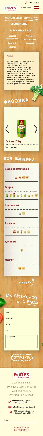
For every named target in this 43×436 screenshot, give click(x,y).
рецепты (27, 391)
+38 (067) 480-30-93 (27, 401)
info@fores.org (18, 407)
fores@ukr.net (30, 407)
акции (28, 383)
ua (26, 7)
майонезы (17, 391)
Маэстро (12, 47)
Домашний (29, 43)
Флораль (29, 36)
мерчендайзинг (16, 395)
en (30, 7)
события (31, 387)
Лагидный (12, 43)
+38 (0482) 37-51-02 (19, 403)
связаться (34, 2)
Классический (30, 39)
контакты (30, 395)
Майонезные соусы (16, 387)
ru (22, 7)
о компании (18, 383)
